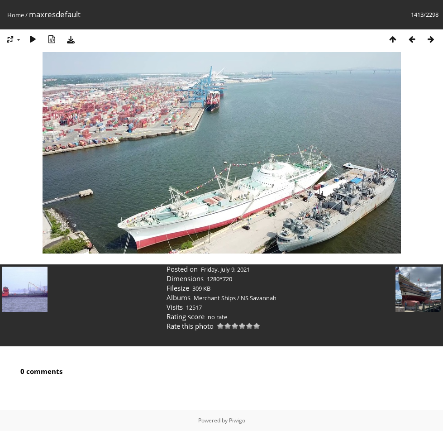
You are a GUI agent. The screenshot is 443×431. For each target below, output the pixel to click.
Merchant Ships (215, 298)
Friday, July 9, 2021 (225, 269)
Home (15, 15)
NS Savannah (258, 298)
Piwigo (237, 420)
